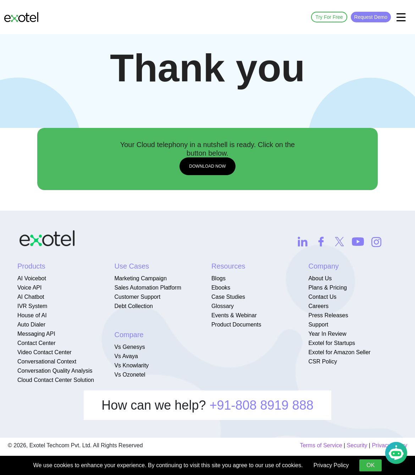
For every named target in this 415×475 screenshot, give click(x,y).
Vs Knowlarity (131, 365)
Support (318, 325)
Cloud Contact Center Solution (55, 380)
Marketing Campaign (140, 278)
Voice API (29, 288)
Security (357, 445)
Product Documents (236, 325)
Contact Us (322, 297)
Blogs (218, 278)
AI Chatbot (30, 297)
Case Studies (228, 297)
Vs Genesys (129, 347)
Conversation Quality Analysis (55, 371)
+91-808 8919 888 (261, 405)
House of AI (32, 315)
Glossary (222, 306)
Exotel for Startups (331, 343)
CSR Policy (322, 361)
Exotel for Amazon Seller (339, 352)
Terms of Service (321, 445)
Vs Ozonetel (129, 375)
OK (370, 465)
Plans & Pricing (327, 288)
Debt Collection (133, 306)
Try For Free (329, 17)
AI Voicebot (31, 278)
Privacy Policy (331, 465)
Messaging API (36, 334)
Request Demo (370, 17)
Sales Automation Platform (147, 288)
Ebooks (220, 288)
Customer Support (137, 297)
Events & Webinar (234, 315)
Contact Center (36, 343)
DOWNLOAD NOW (207, 166)
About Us (320, 278)
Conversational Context (46, 361)
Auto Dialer (31, 325)
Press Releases (328, 315)
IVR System (32, 306)
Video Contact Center (44, 352)
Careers (318, 306)
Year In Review (327, 334)
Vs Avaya (126, 356)
